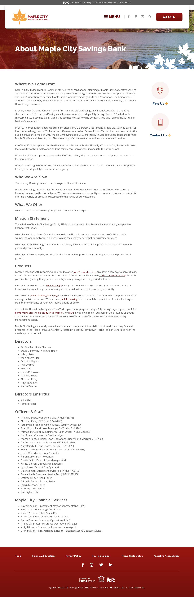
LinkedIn (110, 565)
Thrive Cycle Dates (132, 556)
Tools (18, 556)
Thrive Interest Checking (121, 275)
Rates (142, 16)
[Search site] (150, 17)
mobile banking (69, 299)
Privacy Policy (73, 556)
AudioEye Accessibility (166, 556)
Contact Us (129, 16)
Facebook (83, 565)
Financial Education (43, 556)
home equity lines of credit (50, 312)
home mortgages (24, 312)
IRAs (73, 312)
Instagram (91, 565)
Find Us (158, 104)
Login (170, 17)
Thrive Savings (54, 285)
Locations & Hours (136, 16)
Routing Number (101, 556)
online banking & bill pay (44, 295)
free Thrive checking (84, 272)
